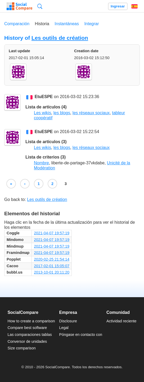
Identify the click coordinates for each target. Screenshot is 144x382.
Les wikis (42, 113)
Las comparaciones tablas (29, 334)
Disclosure (68, 321)
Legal (64, 328)
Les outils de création (60, 38)
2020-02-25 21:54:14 (51, 259)
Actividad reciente (121, 321)
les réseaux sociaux (91, 113)
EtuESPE (44, 97)
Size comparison (21, 348)
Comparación (16, 23)
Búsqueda (39, 6)
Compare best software (27, 328)
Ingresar (118, 6)
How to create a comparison (31, 321)
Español (134, 6)
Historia (42, 23)
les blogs (61, 113)
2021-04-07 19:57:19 (51, 233)
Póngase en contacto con (80, 334)
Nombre (41, 163)
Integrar (91, 23)
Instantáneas (67, 23)
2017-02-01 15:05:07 (51, 266)
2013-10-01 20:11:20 (51, 272)
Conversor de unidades (27, 341)
